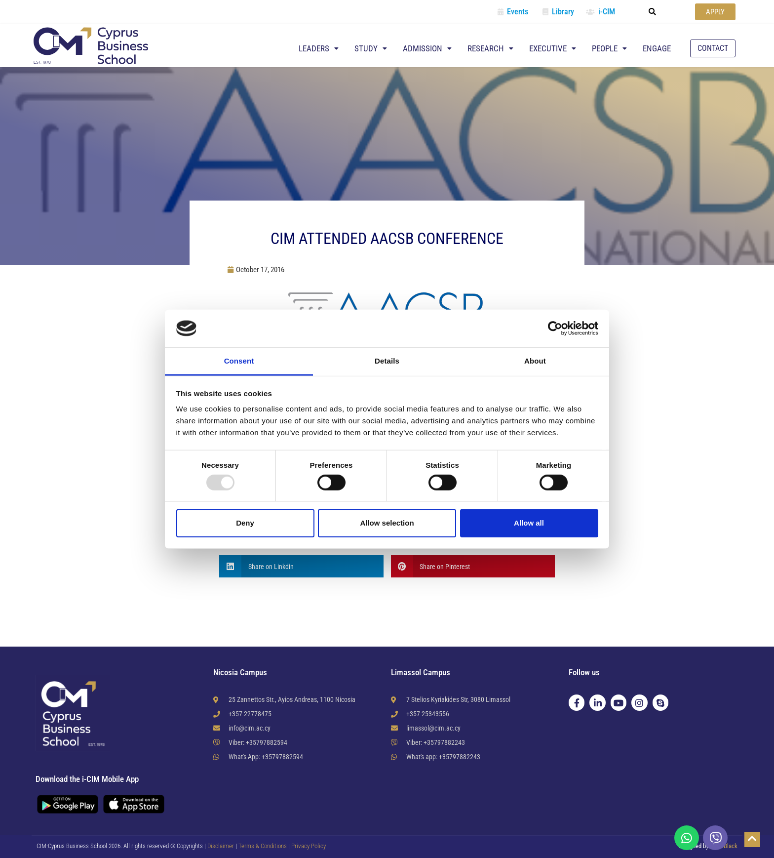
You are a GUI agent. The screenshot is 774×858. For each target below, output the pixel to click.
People (609, 48)
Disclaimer (220, 846)
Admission (427, 48)
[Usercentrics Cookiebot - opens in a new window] (555, 328)
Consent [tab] (239, 361)
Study (370, 48)
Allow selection (387, 523)
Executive (552, 48)
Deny (245, 523)
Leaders (319, 48)
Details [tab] (387, 361)
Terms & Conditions (263, 846)
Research (490, 48)
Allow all (529, 523)
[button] (652, 12)
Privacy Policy (308, 846)
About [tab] (535, 361)
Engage (657, 48)
